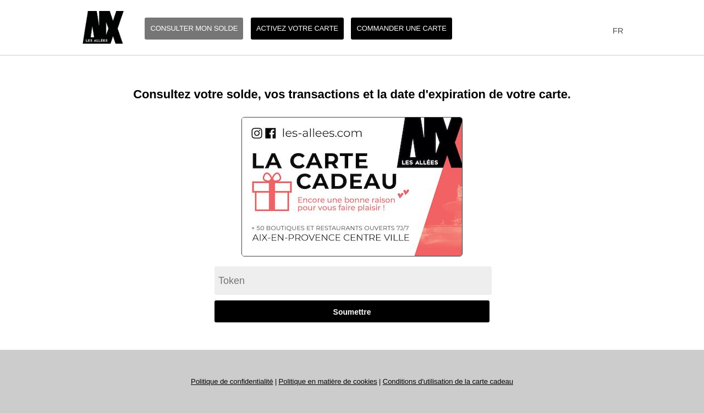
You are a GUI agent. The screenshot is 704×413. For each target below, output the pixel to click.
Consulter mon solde (194, 28)
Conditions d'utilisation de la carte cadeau (448, 381)
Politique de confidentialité (232, 381)
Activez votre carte (297, 28)
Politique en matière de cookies (328, 381)
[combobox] (615, 31)
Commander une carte (401, 28)
